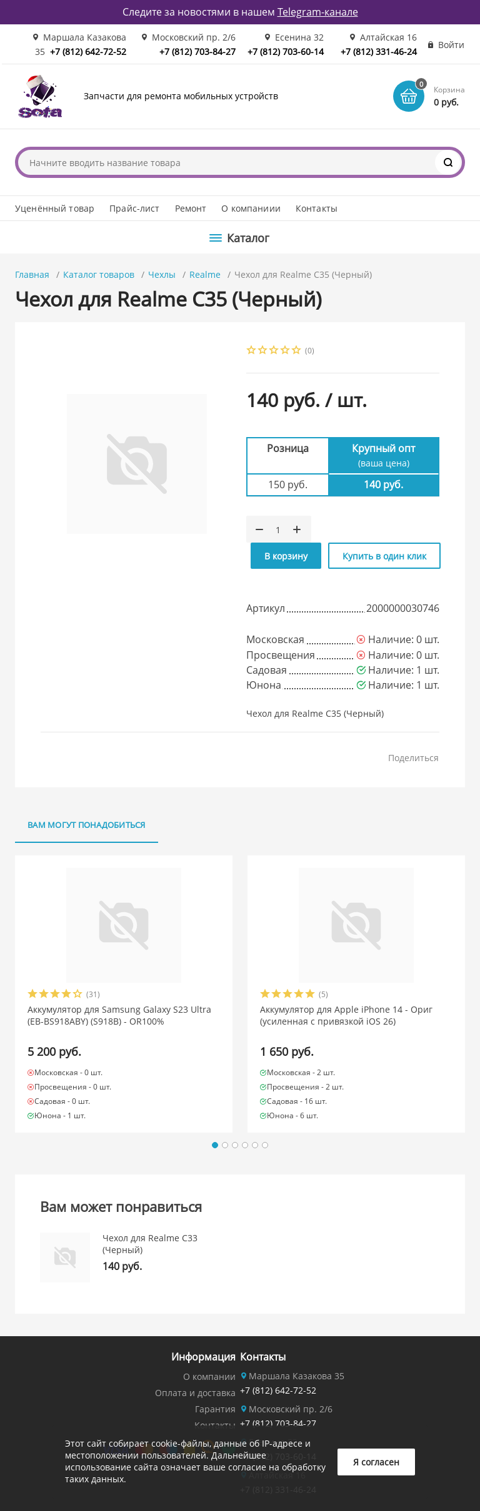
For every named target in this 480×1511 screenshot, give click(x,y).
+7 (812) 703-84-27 (197, 51)
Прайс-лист (134, 208)
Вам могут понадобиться (87, 824)
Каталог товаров (98, 274)
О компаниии (251, 208)
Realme (205, 274)
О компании (209, 1376)
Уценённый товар (54, 208)
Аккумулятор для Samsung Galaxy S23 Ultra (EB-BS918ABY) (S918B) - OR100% (119, 1015)
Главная (32, 274)
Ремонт (191, 208)
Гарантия (215, 1409)
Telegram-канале (318, 12)
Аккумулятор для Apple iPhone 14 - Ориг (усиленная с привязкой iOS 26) (346, 1015)
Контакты (317, 208)
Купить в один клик (384, 556)
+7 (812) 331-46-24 (379, 51)
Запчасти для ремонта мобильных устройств (181, 96)
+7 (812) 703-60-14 (286, 51)
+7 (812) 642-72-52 (88, 51)
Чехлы (162, 274)
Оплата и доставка (195, 1393)
